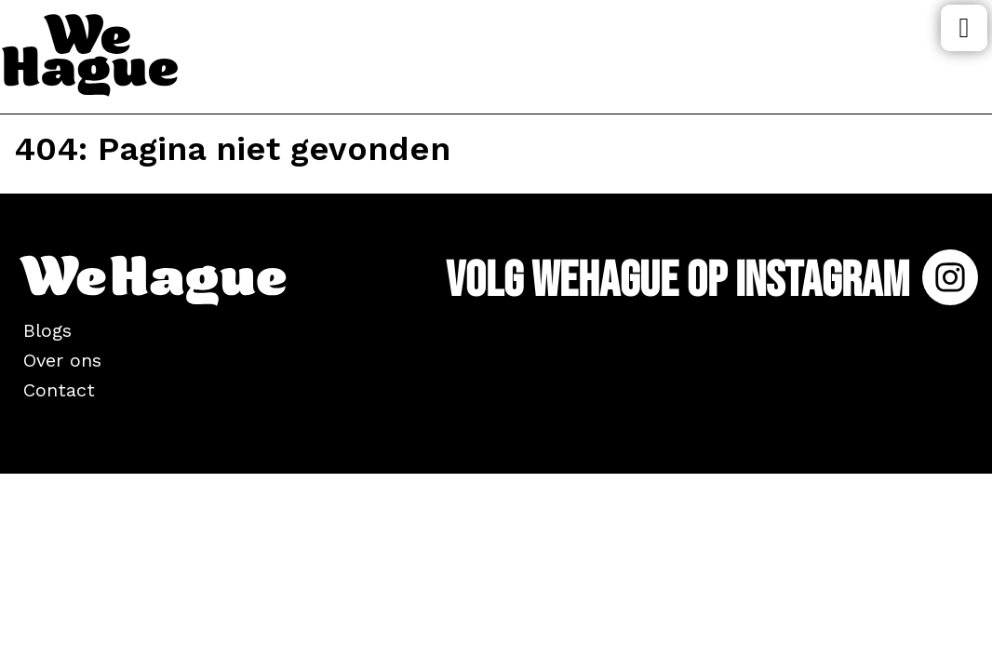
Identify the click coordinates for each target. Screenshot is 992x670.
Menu (964, 28)
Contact (59, 390)
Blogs (47, 330)
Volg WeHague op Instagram (712, 280)
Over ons (62, 360)
